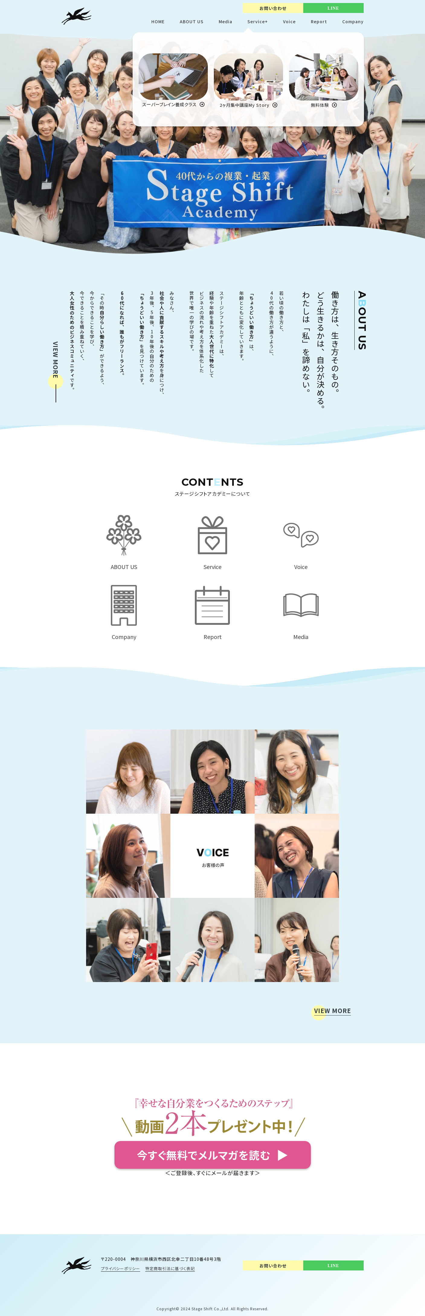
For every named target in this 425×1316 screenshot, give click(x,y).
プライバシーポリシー (120, 1268)
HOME (158, 21)
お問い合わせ (272, 8)
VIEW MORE (55, 360)
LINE (333, 8)
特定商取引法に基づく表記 (170, 1268)
